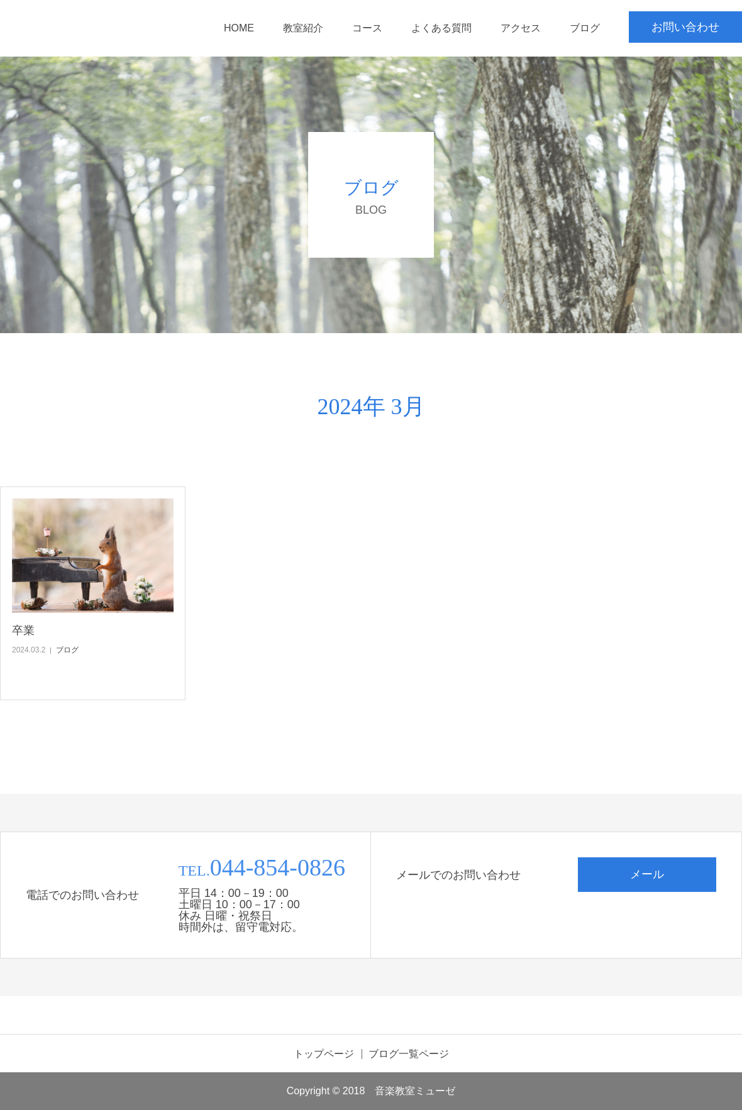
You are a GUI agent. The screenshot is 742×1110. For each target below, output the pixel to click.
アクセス (521, 28)
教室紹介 (303, 28)
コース (367, 28)
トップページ (324, 1054)
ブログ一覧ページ (408, 1054)
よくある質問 (441, 28)
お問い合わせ (685, 27)
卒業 (23, 630)
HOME (239, 28)
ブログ (585, 28)
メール (647, 874)
